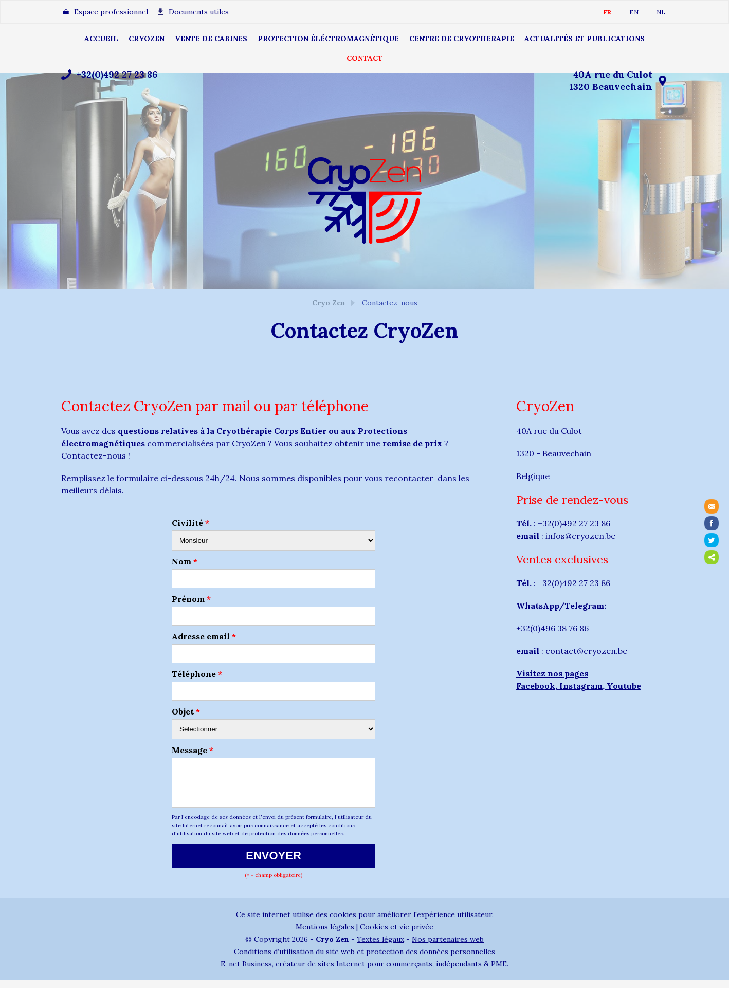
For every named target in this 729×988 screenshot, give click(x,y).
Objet (186, 711)
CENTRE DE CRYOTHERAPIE (461, 38)
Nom (184, 561)
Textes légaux (380, 947)
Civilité (190, 523)
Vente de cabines (211, 38)
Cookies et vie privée (396, 934)
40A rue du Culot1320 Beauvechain (611, 80)
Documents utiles (199, 11)
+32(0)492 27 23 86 (117, 74)
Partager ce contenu (711, 557)
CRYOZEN (147, 38)
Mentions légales (325, 934)
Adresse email (204, 636)
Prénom (191, 599)
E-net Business (246, 971)
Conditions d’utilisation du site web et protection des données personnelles (364, 959)
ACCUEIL (101, 38)
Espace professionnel (111, 11)
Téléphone (197, 674)
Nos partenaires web (448, 947)
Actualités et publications (584, 38)
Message (192, 750)
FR (607, 12)
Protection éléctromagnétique (328, 38)
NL (661, 12)
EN (634, 12)
